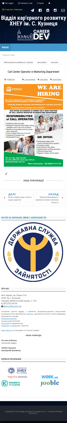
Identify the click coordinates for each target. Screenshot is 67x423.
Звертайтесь (6, 330)
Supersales (55, 79)
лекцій (14, 325)
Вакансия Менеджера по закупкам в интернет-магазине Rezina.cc (47, 199)
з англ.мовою (28, 79)
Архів (40, 3)
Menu (5, 47)
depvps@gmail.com (12, 306)
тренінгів (5, 325)
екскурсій (5, 323)
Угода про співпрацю (12, 9)
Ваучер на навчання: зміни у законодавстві (23, 217)
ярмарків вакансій (8, 318)
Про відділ (8, 3)
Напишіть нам (25, 3)
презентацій (6, 321)
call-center (43, 79)
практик (29, 314)
